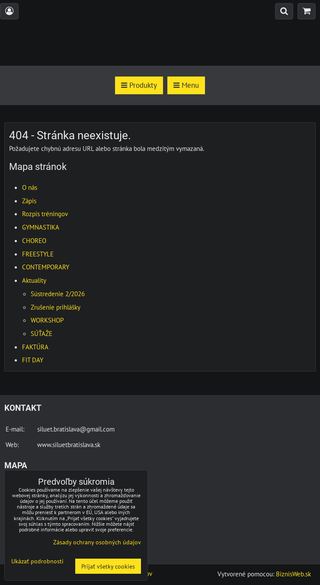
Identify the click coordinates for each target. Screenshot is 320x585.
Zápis (29, 200)
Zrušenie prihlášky (55, 307)
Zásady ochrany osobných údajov (97, 542)
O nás (29, 187)
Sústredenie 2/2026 (58, 293)
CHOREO (34, 240)
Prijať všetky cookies (108, 566)
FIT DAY (32, 359)
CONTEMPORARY (45, 266)
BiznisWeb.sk (293, 573)
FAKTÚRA (35, 346)
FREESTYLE (38, 253)
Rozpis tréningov (45, 213)
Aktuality (34, 280)
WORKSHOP (47, 320)
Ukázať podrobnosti (37, 561)
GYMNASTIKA (40, 227)
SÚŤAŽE (41, 333)
